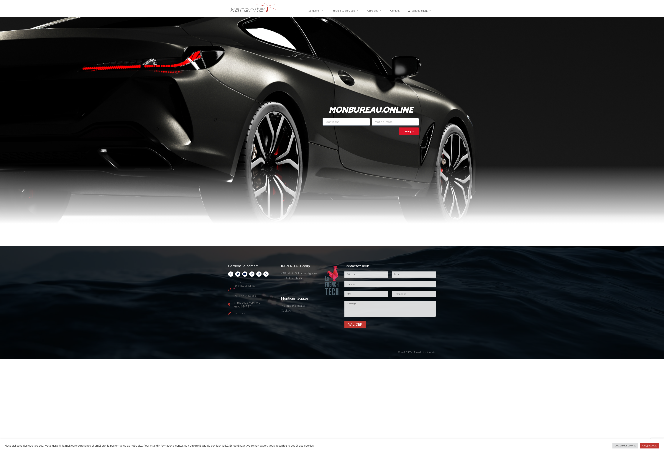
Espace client (421, 10)
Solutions (315, 10)
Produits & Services (345, 10)
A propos (374, 10)
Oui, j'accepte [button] (649, 445)
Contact (395, 10)
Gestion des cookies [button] (625, 445)
